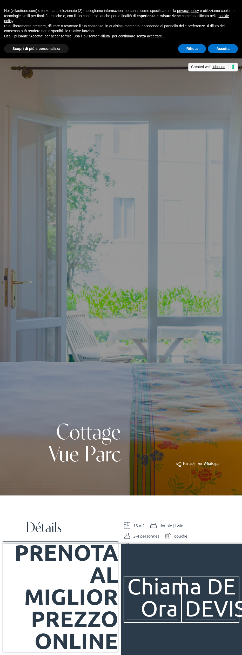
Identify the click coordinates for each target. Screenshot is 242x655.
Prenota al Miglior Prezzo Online (66, 596)
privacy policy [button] (188, 11)
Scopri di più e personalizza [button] (36, 49)
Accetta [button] (223, 49)
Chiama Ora (165, 596)
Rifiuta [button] (192, 49)
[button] (201, 464)
